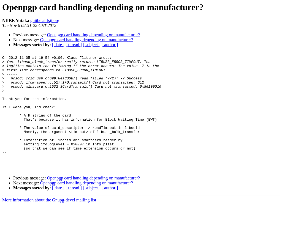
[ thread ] (74, 44)
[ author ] (110, 44)
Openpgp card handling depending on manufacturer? (93, 34)
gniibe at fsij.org (44, 20)
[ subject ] (92, 44)
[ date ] (58, 44)
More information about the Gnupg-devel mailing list (49, 222)
